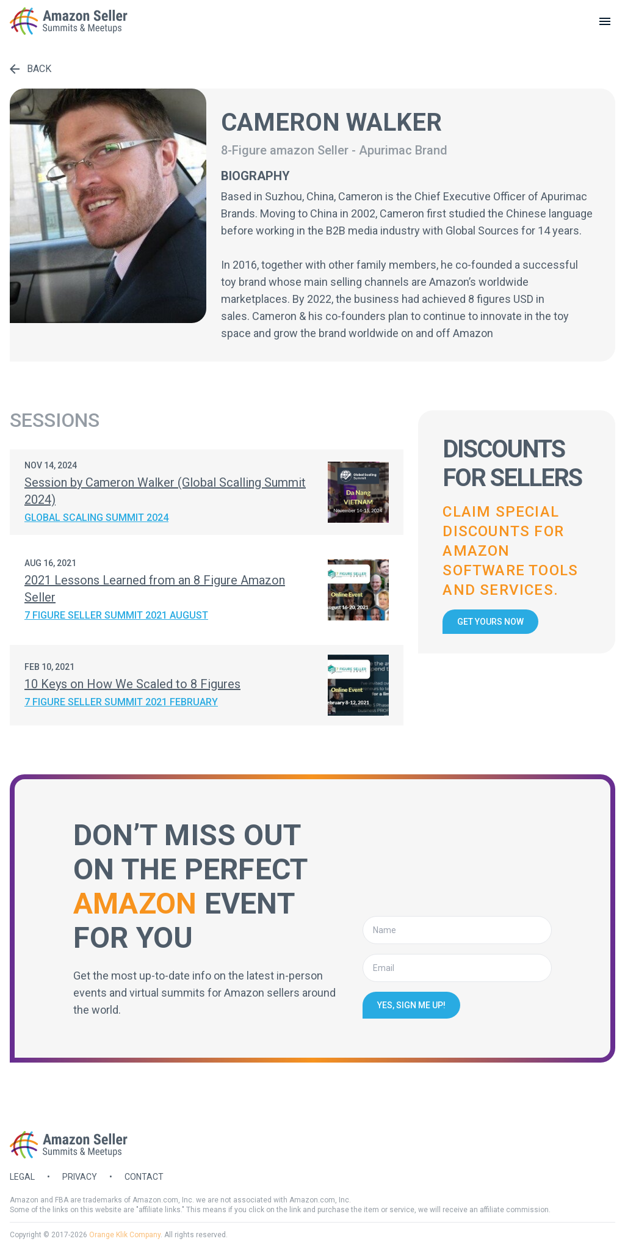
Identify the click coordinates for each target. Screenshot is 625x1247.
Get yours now (490, 622)
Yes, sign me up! (411, 1005)
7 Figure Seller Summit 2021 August (116, 615)
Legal (22, 1177)
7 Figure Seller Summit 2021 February (121, 702)
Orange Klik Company (125, 1235)
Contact (144, 1177)
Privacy (79, 1177)
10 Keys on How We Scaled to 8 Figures (132, 684)
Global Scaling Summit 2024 (96, 517)
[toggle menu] (604, 21)
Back (30, 69)
